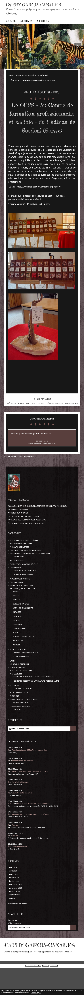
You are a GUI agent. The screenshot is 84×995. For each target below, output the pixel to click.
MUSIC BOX (14, 713)
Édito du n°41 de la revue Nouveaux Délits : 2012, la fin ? (33, 80)
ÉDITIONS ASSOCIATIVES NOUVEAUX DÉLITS (26, 540)
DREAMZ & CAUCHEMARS (23, 625)
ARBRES (16, 613)
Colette (15, 853)
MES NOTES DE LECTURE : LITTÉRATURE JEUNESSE (33, 694)
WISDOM (16, 662)
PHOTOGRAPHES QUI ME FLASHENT (24, 716)
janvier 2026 (14, 898)
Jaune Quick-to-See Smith (22, 810)
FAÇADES (16, 637)
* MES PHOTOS (16, 599)
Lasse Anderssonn (19, 863)
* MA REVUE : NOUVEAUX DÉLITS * (24, 581)
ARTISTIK (16, 617)
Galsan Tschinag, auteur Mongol (21, 75)
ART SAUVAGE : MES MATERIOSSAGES (23, 533)
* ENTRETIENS (18, 573)
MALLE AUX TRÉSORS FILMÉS (22, 688)
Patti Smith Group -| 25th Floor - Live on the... (29, 767)
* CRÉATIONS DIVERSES (54, 420)
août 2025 (13, 915)
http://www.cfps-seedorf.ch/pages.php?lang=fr (39, 203)
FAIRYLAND (17, 641)
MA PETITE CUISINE (18, 684)
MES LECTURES (16, 691)
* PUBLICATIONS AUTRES (23, 591)
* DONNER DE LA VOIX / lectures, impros (26, 567)
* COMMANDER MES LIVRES (21, 561)
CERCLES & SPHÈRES (21, 621)
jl (8, 767)
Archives (26, 21)
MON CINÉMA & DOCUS (19, 710)
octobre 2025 (14, 908)
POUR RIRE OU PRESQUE (22, 705)
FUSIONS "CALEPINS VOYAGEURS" (26, 669)
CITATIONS (17, 726)
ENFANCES (17, 629)
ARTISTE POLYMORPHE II (18, 530)
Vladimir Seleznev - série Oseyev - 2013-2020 (30, 788)
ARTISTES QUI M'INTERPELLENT (23, 605)
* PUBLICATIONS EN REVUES (21, 602)
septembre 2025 (16, 912)
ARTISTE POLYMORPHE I (18, 526)
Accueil (11, 21)
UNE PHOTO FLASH (20, 719)
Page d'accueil (42, 75)
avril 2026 (13, 888)
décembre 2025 (15, 901)
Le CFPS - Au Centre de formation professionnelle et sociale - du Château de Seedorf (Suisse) (42, 125)
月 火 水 (11, 820)
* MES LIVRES (15, 584)
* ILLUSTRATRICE (17, 578)
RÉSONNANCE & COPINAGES (21, 724)
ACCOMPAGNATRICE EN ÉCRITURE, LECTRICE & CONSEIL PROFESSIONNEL (37, 523)
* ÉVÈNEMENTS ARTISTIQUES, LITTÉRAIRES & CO (30, 570)
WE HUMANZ (18, 658)
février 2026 (14, 895)
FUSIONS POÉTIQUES (19, 666)
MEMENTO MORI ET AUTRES (24, 654)
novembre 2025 (15, 905)
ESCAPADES (17, 633)
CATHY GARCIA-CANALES (35, 5)
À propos (43, 21)
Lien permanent (42, 416)
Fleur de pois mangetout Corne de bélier (33, 820)
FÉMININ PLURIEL (19, 645)
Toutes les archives (17, 920)
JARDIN (13, 678)
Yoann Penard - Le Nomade (22, 778)
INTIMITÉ (16, 650)
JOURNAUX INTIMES (21, 673)
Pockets (15, 842)
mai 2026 (13, 884)
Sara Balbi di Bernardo (21, 799)
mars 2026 (13, 891)
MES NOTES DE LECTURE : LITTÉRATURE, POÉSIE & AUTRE (36, 698)
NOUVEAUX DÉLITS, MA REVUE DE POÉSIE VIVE (27, 537)
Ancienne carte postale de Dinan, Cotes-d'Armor (31, 831)
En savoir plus (36, 993)
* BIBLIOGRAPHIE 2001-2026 (24, 587)
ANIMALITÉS (18, 608)
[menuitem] (11, 21)
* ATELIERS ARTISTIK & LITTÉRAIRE (30, 420)
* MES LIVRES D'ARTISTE (20, 596)
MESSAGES (14, 702)
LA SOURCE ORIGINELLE (19, 681)
